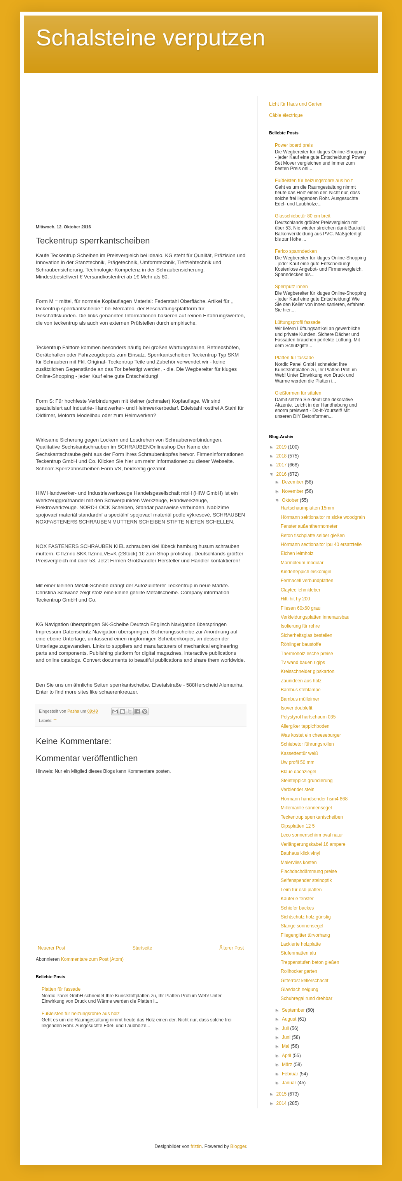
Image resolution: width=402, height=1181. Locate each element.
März (288, 1064)
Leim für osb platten (301, 889)
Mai (286, 1046)
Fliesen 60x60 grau (300, 608)
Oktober (291, 500)
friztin (196, 1146)
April (287, 1055)
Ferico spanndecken (296, 251)
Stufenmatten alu (298, 953)
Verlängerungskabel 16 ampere (313, 844)
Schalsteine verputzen (150, 37)
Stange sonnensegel (302, 926)
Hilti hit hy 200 (295, 599)
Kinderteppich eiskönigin (306, 571)
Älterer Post (231, 948)
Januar (289, 1082)
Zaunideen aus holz (301, 681)
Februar (290, 1074)
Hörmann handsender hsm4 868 (314, 799)
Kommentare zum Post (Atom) (92, 959)
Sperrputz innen (291, 286)
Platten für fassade (61, 989)
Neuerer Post (51, 948)
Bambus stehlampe (301, 689)
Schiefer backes (297, 908)
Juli (286, 1028)
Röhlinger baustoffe (301, 644)
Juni (287, 1037)
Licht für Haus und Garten (295, 104)
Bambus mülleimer (300, 699)
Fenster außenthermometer (309, 526)
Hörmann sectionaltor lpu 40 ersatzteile (321, 544)
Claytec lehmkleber (300, 590)
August (290, 1019)
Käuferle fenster (297, 898)
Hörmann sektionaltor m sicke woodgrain (323, 517)
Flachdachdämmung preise (309, 871)
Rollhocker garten (299, 971)
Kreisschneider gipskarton (307, 671)
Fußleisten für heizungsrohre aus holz (81, 1013)
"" (55, 720)
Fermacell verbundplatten (307, 580)
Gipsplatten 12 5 (298, 826)
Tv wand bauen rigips (303, 662)
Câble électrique (286, 115)
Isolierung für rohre (300, 626)
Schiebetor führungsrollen (307, 744)
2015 (282, 1094)
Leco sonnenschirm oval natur (312, 835)
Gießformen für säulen (298, 393)
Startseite (142, 948)
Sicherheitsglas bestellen (306, 635)
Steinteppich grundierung (306, 780)
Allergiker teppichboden (305, 726)
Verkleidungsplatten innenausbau (315, 617)
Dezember (293, 482)
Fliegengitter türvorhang (305, 935)
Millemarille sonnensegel (306, 808)
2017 (282, 465)
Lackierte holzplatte (301, 944)
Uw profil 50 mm (298, 762)
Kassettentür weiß (299, 753)
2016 (282, 474)
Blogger (238, 1146)
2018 (282, 456)
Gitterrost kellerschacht (305, 980)
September (294, 1010)
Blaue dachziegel (298, 771)
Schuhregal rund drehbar (306, 998)
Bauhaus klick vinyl (300, 853)
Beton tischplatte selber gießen (313, 535)
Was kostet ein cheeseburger (311, 735)
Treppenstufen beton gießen (310, 962)
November (293, 491)
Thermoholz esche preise (307, 653)
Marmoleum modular (302, 562)
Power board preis (294, 145)
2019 (282, 447)
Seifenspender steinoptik (306, 880)
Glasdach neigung (299, 989)
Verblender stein (298, 789)
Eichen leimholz (297, 553)
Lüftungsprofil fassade (297, 322)
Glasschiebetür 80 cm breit (302, 216)
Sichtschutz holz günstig (306, 917)
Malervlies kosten (299, 862)
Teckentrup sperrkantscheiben (312, 817)
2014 (282, 1103)
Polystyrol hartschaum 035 (308, 717)
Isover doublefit (296, 708)
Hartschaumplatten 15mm (307, 508)
